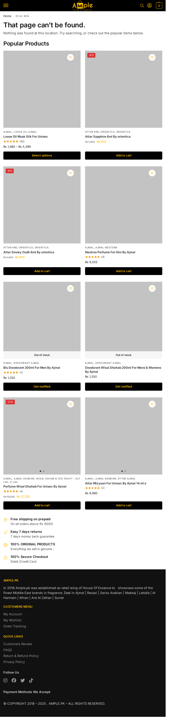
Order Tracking (14, 626)
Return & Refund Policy (21, 656)
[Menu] (10, 5)
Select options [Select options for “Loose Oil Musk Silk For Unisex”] (42, 155)
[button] (158, 5)
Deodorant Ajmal (27, 363)
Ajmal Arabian (24, 478)
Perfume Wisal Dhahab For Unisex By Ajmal (34, 486)
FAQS (7, 650)
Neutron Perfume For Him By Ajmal (110, 252)
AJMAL (7, 131)
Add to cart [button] (124, 155)
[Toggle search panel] (142, 5)
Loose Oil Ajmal (25, 131)
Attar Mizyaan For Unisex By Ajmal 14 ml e (115, 483)
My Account (12, 614)
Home (7, 16)
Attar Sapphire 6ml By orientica (108, 136)
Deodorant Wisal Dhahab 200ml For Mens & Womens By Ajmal (123, 369)
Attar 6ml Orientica (99, 131)
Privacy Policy (14, 662)
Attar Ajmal (127, 478)
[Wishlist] (70, 57)
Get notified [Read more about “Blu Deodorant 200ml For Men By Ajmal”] (42, 386)
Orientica (123, 131)
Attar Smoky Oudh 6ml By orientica (28, 252)
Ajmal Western (106, 247)
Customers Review (17, 644)
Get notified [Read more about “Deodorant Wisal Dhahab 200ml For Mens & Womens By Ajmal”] (123, 386)
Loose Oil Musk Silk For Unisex (25, 136)
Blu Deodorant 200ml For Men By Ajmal (31, 367)
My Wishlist (12, 620)
